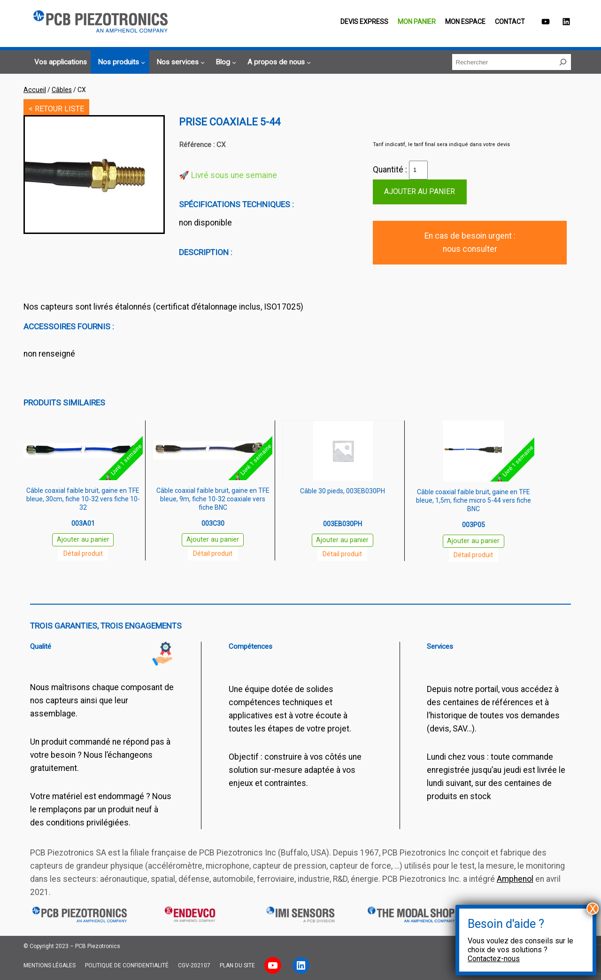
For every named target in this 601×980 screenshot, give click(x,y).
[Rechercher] (563, 62)
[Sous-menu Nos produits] (120, 62)
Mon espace (465, 21)
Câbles (62, 89)
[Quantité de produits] (418, 170)
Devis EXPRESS (364, 21)
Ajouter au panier (419, 191)
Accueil (34, 89)
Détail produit (83, 553)
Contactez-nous (494, 958)
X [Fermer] (592, 908)
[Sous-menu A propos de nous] (278, 62)
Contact (510, 21)
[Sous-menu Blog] (224, 62)
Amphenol (515, 879)
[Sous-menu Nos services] (179, 62)
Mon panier (417, 21)
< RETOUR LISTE (56, 108)
